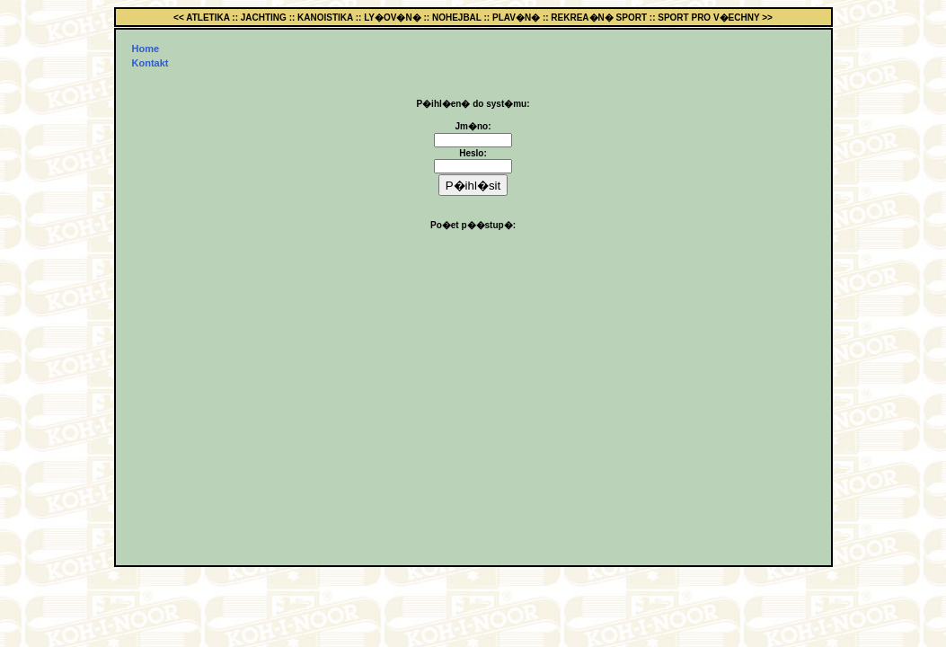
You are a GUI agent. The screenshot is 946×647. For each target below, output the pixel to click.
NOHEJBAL (457, 17)
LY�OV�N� (392, 17)
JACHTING (264, 17)
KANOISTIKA (325, 17)
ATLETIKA (207, 17)
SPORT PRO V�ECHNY (708, 17)
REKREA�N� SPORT (599, 17)
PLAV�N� (516, 17)
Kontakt (150, 63)
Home (146, 48)
